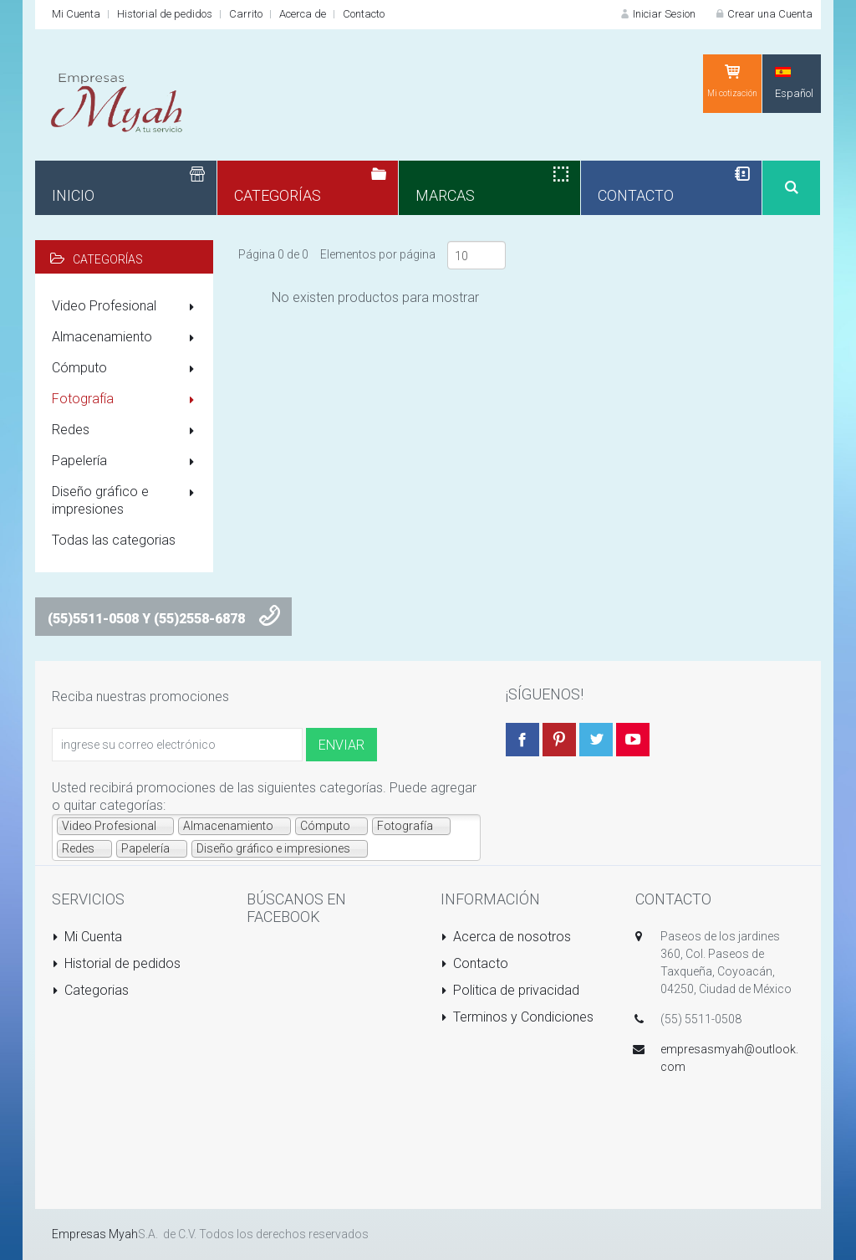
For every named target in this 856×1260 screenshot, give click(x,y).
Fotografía (126, 400)
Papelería (126, 462)
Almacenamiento (126, 338)
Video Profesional (126, 307)
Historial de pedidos (164, 14)
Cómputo (126, 369)
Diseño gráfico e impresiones (126, 500)
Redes (126, 431)
